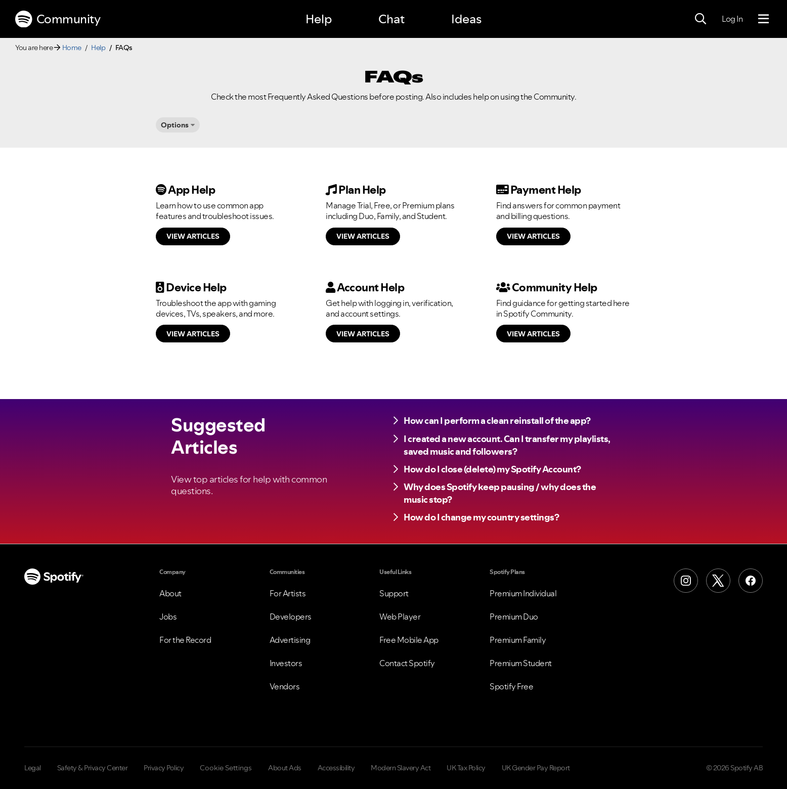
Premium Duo (514, 616)
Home (71, 47)
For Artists (288, 593)
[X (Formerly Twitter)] (718, 580)
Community (57, 19)
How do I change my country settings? (481, 517)
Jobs (168, 616)
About (170, 593)
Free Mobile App (409, 639)
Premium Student (521, 663)
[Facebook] (750, 580)
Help (318, 19)
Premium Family (518, 639)
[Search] (700, 19)
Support (394, 593)
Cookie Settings (226, 767)
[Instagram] (686, 580)
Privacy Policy (164, 767)
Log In (732, 18)
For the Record (185, 639)
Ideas (466, 19)
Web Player (399, 616)
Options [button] (175, 125)
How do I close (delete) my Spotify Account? (492, 469)
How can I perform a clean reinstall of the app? (497, 420)
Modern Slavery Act (400, 767)
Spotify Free (511, 686)
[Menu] (763, 19)
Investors (286, 663)
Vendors (285, 686)
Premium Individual (523, 593)
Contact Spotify (407, 663)
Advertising (290, 639)
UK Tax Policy (466, 767)
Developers (291, 616)
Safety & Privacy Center (92, 767)
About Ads (284, 767)
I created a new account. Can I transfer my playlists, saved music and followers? (507, 445)
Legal (32, 767)
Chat (391, 19)
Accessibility (336, 767)
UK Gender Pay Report (536, 767)
